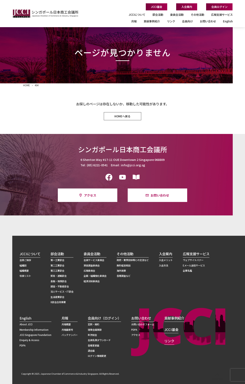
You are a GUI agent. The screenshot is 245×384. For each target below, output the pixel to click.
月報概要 (66, 324)
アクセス (90, 195)
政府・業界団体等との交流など (133, 260)
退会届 (91, 350)
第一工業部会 (57, 260)
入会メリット (166, 260)
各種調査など (123, 275)
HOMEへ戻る (122, 116)
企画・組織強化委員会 (95, 275)
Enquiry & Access (29, 340)
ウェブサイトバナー (193, 260)
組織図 (23, 265)
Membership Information (34, 329)
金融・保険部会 (59, 281)
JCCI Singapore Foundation (35, 335)
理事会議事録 (94, 329)
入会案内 (186, 7)
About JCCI (26, 324)
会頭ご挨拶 (25, 260)
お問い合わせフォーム (142, 324)
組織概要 (24, 270)
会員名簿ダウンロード (99, 340)
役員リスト (25, 275)
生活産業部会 (57, 297)
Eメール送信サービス (194, 265)
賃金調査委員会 (92, 265)
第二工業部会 (57, 265)
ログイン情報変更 (97, 355)
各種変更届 (93, 345)
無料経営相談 (123, 265)
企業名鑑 (187, 270)
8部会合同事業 (58, 302)
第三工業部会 (57, 270)
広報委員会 (89, 270)
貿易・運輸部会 (59, 275)
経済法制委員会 (92, 281)
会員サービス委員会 (94, 260)
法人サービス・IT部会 (62, 291)
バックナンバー (70, 335)
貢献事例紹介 (152, 21)
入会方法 (163, 265)
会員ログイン (219, 7)
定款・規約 (93, 324)
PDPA (23, 345)
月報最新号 (67, 329)
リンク (171, 21)
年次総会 (92, 335)
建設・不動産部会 (60, 286)
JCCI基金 (156, 7)
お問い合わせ (160, 195)
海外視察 (121, 270)
